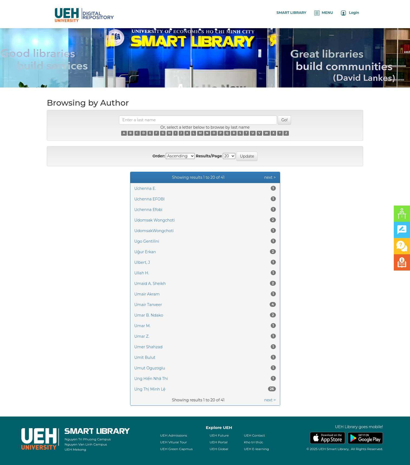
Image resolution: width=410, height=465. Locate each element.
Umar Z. (142, 336)
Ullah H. (141, 273)
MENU (323, 12)
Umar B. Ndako (148, 315)
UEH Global (219, 449)
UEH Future (219, 435)
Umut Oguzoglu (149, 368)
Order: (159, 156)
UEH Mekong (75, 449)
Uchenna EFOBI (149, 199)
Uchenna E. (145, 188)
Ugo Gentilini (146, 241)
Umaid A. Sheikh (150, 283)
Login (350, 12)
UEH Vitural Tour (173, 442)
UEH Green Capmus (176, 449)
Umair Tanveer (148, 304)
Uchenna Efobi (148, 209)
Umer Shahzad (148, 346)
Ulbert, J (142, 262)
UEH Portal (218, 442)
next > (270, 177)
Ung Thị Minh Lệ (150, 389)
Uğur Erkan (145, 251)
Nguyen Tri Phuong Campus (88, 439)
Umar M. (142, 325)
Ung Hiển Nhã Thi (151, 378)
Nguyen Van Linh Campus (86, 444)
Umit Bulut (145, 357)
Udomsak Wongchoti (154, 220)
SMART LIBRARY (291, 12)
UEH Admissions (173, 435)
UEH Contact (254, 435)
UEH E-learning (256, 449)
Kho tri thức (253, 442)
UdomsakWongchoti (154, 230)
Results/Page (209, 156)
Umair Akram (147, 294)
